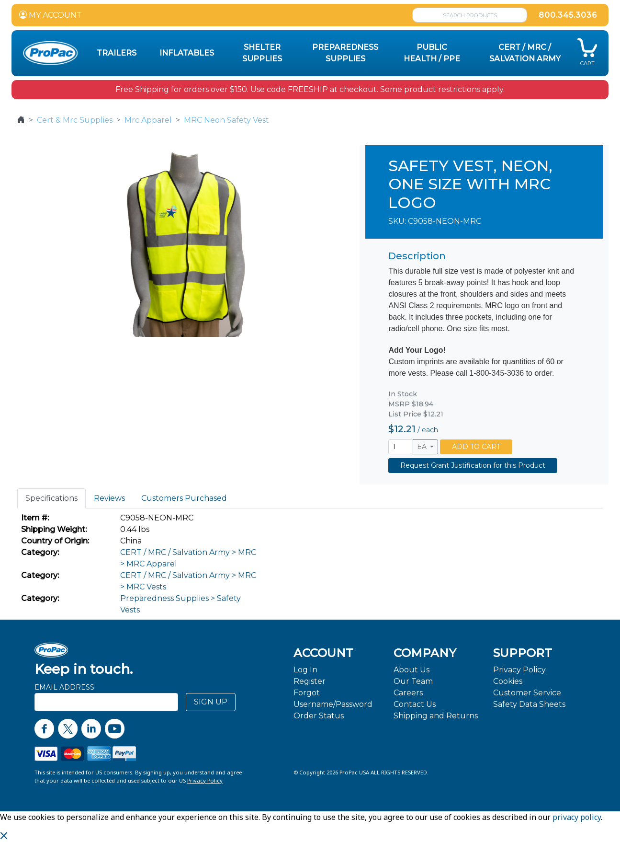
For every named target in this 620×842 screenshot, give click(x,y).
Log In (305, 669)
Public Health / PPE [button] (432, 53)
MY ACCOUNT (50, 15)
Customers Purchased (184, 498)
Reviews (109, 498)
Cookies (507, 681)
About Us (411, 669)
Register (309, 681)
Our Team (413, 681)
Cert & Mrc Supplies (75, 120)
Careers (408, 692)
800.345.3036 (568, 15)
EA (422, 446)
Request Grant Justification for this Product (472, 465)
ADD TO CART (476, 446)
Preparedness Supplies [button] (345, 53)
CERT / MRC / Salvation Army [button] (525, 53)
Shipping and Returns (436, 715)
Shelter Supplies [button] (262, 53)
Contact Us (415, 704)
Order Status (318, 715)
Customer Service (527, 692)
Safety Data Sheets (529, 704)
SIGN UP (210, 701)
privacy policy (576, 817)
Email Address (64, 687)
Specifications (51, 498)
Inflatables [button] (186, 53)
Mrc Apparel (148, 120)
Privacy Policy (519, 669)
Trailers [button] (116, 53)
